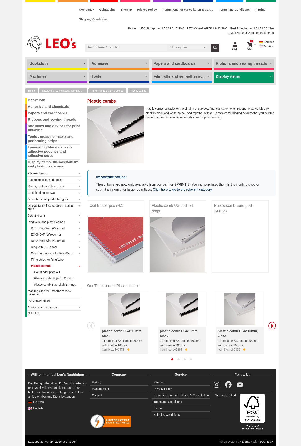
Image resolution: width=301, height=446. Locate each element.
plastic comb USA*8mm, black (179, 333)
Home (31, 90)
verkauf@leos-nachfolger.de (255, 32)
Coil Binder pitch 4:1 (106, 205)
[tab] (172, 359)
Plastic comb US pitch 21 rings (173, 208)
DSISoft (247, 441)
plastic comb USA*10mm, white (238, 333)
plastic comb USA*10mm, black (122, 333)
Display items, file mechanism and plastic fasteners (64, 90)
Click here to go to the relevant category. (183, 189)
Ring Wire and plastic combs (107, 90)
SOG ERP (266, 441)
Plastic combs (138, 90)
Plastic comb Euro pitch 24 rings (233, 208)
